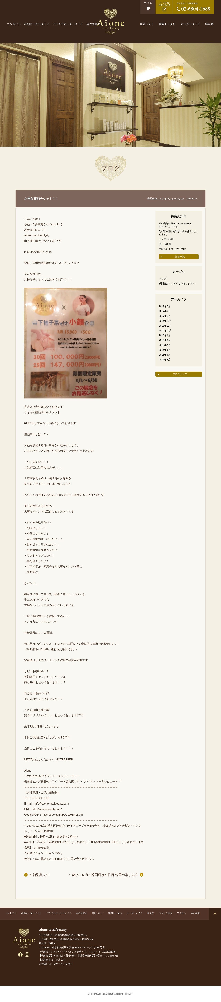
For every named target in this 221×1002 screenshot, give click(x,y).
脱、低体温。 (166, 244)
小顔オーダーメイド (36, 24)
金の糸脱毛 (93, 24)
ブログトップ (180, 374)
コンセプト (14, 24)
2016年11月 (165, 325)
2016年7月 (164, 345)
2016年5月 (164, 354)
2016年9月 (164, 335)
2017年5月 (164, 311)
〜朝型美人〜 (39, 875)
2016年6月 (164, 349)
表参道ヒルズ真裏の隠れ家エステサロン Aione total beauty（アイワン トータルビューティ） (110, 21)
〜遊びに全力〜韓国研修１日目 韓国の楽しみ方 (103, 875)
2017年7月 (164, 306)
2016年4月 (164, 359)
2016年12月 (165, 320)
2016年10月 (165, 330)
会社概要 (195, 913)
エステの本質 (166, 239)
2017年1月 (164, 316)
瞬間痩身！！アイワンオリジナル (165, 198)
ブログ (162, 278)
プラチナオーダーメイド (67, 24)
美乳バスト (147, 24)
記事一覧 (180, 256)
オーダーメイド (190, 24)
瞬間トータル (167, 24)
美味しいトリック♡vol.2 (172, 249)
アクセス (181, 913)
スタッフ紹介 (165, 913)
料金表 (209, 24)
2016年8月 (164, 340)
